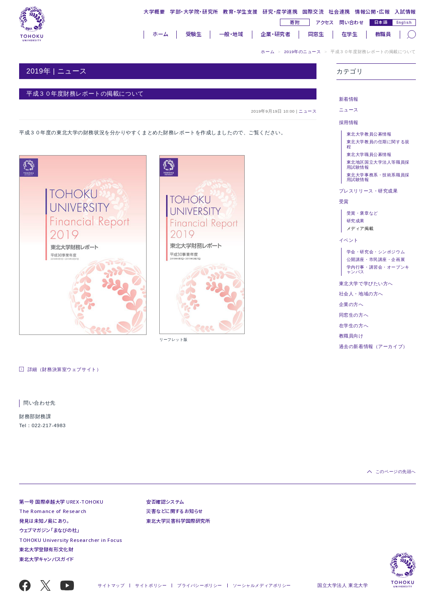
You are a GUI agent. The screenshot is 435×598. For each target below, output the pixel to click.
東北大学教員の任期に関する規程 (378, 144)
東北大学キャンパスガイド (46, 559)
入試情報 (405, 11)
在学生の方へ (353, 325)
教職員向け (351, 335)
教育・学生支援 (240, 11)
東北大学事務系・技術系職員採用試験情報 (378, 177)
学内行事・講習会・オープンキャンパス (378, 269)
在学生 (350, 34)
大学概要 (154, 11)
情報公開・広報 (372, 11)
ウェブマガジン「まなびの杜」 (49, 530)
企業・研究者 (275, 34)
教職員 (383, 34)
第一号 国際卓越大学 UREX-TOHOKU (61, 502)
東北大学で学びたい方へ (366, 283)
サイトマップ (111, 585)
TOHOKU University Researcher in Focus (70, 540)
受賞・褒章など (362, 213)
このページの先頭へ (396, 471)
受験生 (194, 34)
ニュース (307, 111)
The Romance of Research (53, 511)
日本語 (381, 22)
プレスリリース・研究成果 (368, 190)
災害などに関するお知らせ (174, 511)
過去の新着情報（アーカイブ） (373, 346)
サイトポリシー (151, 585)
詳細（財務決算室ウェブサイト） (64, 369)
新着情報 (349, 99)
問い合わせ (351, 22)
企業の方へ (351, 304)
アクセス (324, 22)
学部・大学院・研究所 (194, 11)
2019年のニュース (302, 51)
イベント (349, 240)
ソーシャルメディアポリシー (262, 585)
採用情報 (349, 122)
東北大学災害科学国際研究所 (178, 521)
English (404, 22)
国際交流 (313, 11)
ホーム (160, 34)
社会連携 (339, 11)
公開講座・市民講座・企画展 (376, 259)
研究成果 (355, 220)
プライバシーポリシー (199, 585)
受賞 (344, 201)
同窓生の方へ (353, 314)
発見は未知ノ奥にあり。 (44, 521)
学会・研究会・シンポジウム (376, 251)
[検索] (411, 34)
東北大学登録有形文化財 (46, 549)
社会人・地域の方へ (361, 293)
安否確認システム (165, 502)
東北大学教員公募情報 (369, 134)
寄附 (294, 22)
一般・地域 (231, 34)
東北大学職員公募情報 (369, 154)
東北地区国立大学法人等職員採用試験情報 (378, 164)
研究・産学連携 (280, 11)
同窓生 (316, 34)
